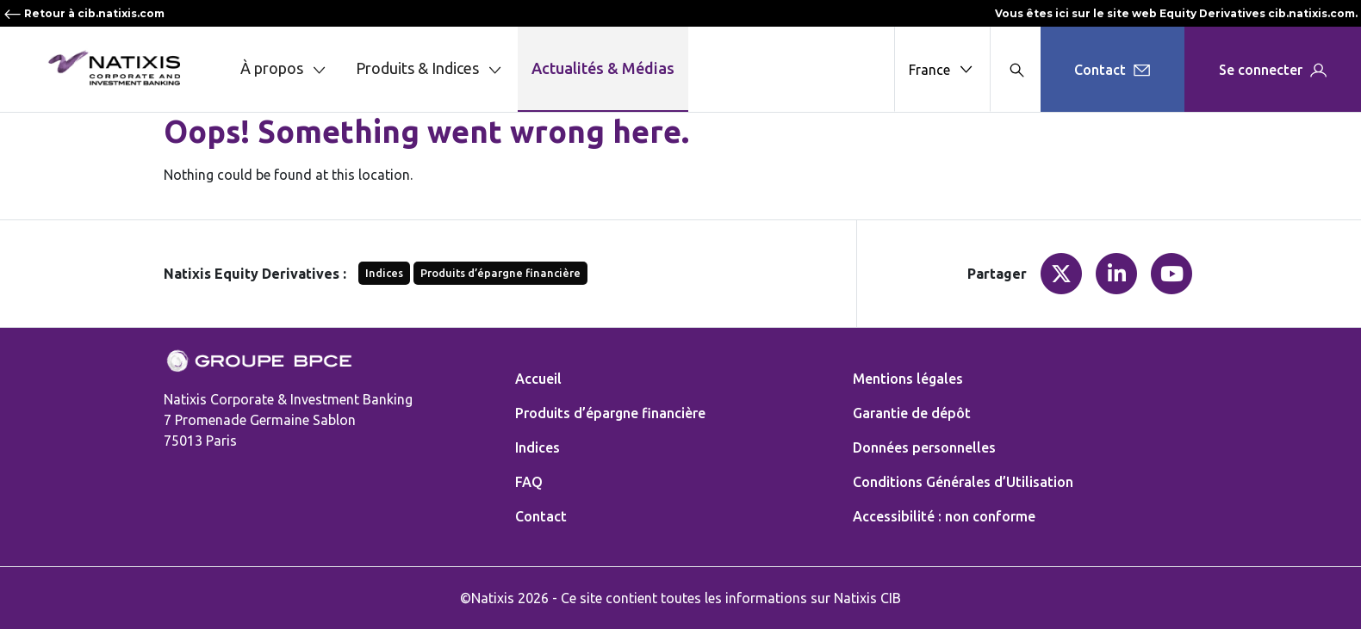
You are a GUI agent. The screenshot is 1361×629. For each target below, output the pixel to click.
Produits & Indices (430, 69)
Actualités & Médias (602, 68)
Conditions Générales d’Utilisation (963, 482)
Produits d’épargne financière (500, 273)
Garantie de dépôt (912, 413)
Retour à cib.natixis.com (84, 13)
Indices (384, 273)
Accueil (538, 378)
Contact (541, 516)
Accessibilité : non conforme (944, 516)
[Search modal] (1015, 69)
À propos (284, 69)
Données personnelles (924, 447)
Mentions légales (908, 378)
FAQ (529, 482)
